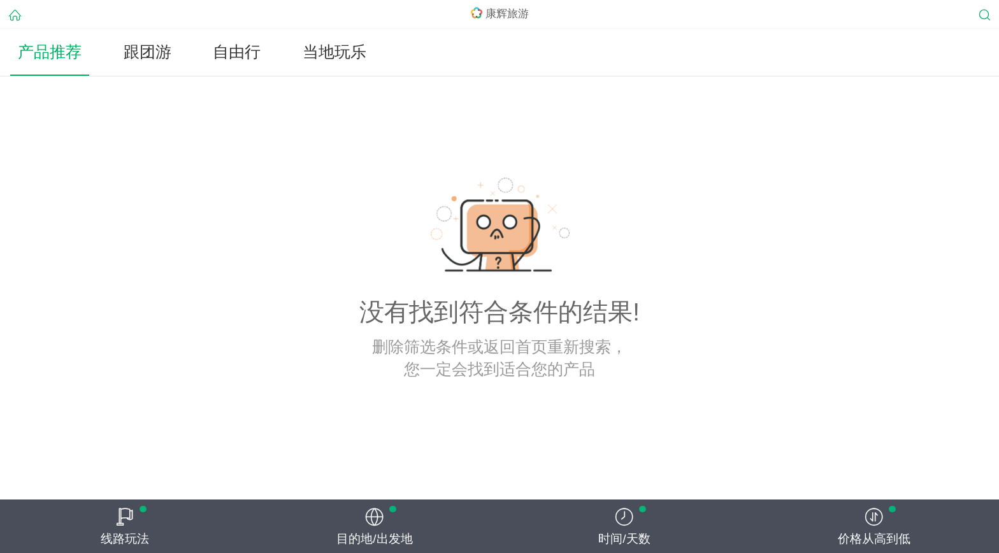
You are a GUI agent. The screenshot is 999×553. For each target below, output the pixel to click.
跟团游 (147, 52)
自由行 (237, 52)
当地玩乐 (334, 52)
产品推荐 (50, 52)
